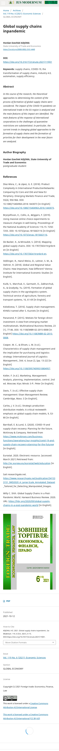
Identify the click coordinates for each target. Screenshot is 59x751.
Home (6, 10)
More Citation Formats (16, 642)
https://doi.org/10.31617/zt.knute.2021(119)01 (27, 61)
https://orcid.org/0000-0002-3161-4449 (19, 49)
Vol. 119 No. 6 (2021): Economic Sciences (22, 13)
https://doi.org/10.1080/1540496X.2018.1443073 (28, 207)
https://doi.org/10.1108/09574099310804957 (26, 368)
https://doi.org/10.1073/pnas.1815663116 (25, 234)
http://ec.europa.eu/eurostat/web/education (27, 463)
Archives (17, 10)
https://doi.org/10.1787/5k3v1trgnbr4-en (24, 253)
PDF (8, 601)
